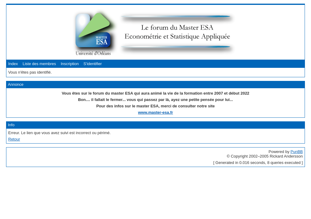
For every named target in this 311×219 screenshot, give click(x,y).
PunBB (297, 151)
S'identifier (93, 63)
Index (13, 63)
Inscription (70, 63)
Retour (14, 139)
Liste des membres (39, 63)
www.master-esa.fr (155, 112)
